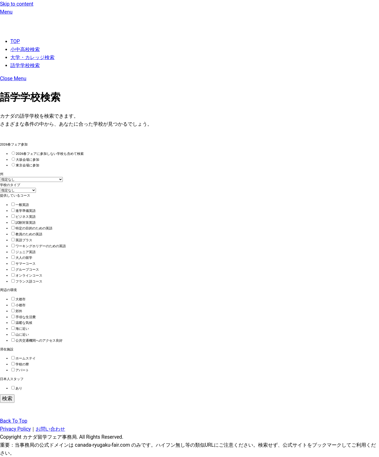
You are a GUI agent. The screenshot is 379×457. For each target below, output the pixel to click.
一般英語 (20, 205)
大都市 (18, 299)
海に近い (20, 329)
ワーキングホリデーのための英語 (38, 246)
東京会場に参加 (25, 165)
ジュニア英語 (23, 252)
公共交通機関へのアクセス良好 (37, 340)
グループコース (25, 269)
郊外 (16, 311)
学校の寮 (20, 364)
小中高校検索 (25, 49)
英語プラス (21, 240)
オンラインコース (26, 275)
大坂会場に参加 (25, 160)
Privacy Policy (15, 429)
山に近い (20, 334)
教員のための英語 (26, 234)
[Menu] (6, 12)
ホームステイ (23, 358)
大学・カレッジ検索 (32, 57)
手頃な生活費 (23, 317)
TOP (15, 41)
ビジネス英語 (23, 217)
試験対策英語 (23, 223)
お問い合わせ (50, 429)
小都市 (18, 305)
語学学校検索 (25, 65)
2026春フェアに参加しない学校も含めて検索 (48, 154)
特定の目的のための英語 (31, 228)
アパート (20, 370)
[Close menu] (13, 79)
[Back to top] (13, 421)
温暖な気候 (21, 323)
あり (16, 388)
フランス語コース (26, 281)
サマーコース (23, 264)
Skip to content (16, 4)
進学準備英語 (23, 211)
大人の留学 (21, 258)
